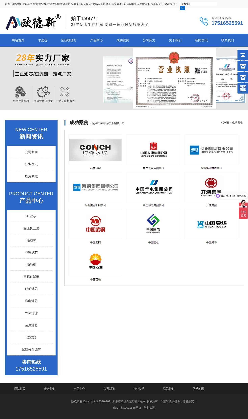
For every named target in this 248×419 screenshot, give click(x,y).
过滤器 (31, 337)
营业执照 (149, 407)
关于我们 (175, 40)
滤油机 (31, 264)
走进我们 (49, 388)
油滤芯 (31, 240)
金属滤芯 (31, 325)
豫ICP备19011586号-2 (127, 407)
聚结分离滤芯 (31, 349)
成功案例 (122, 40)
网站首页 (18, 40)
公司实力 (149, 40)
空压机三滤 (31, 228)
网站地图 (198, 388)
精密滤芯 (31, 252)
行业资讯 (31, 164)
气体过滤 (31, 313)
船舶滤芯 (31, 289)
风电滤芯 (31, 301)
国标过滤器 (31, 276)
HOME (224, 122)
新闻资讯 (201, 40)
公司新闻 (31, 152)
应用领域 (31, 176)
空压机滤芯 (69, 40)
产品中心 (96, 40)
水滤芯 (42, 40)
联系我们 (227, 40)
